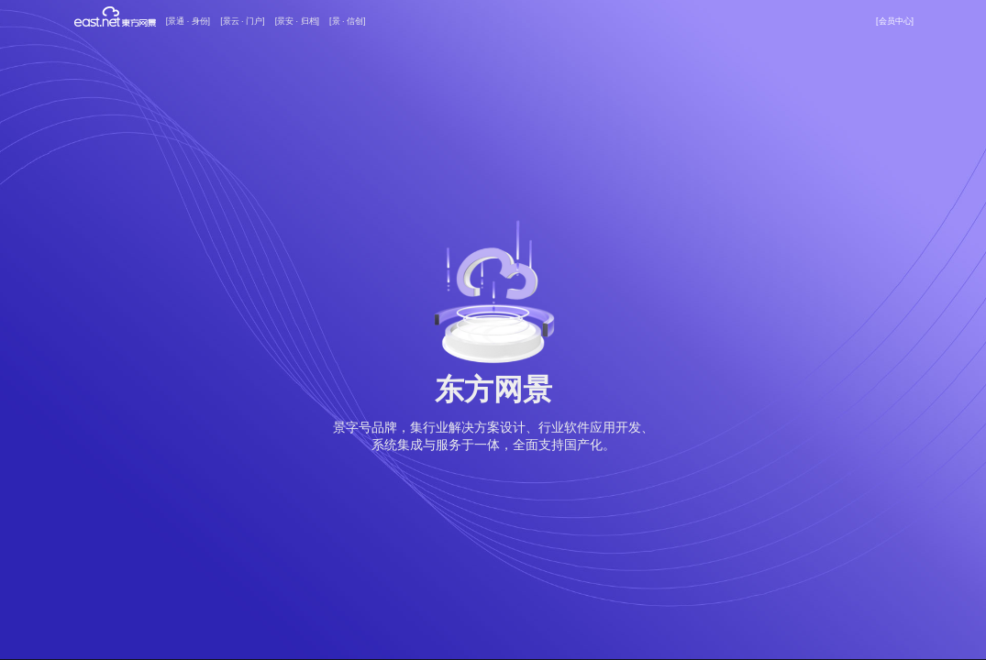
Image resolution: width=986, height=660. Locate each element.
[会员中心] (895, 21)
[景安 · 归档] (297, 21)
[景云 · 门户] (242, 21)
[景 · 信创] (347, 21)
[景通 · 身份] (188, 21)
